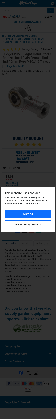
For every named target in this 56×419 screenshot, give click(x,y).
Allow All (28, 213)
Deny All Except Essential (28, 224)
